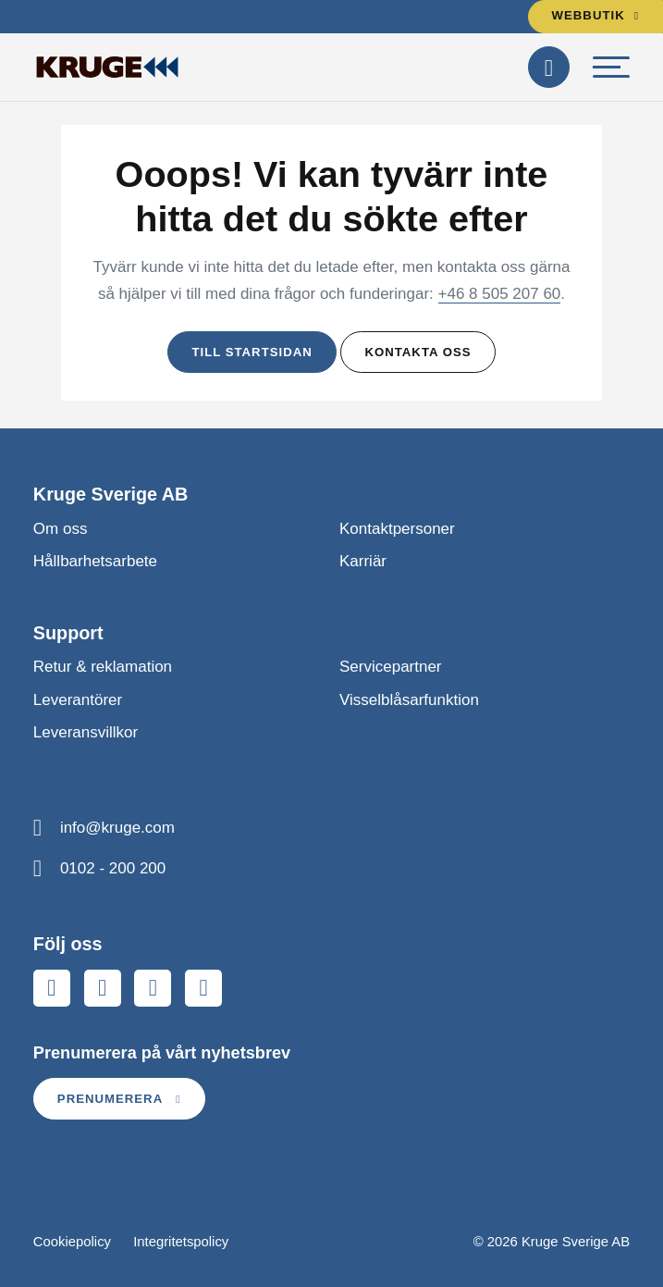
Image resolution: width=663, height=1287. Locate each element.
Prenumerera (119, 1099)
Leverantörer (77, 700)
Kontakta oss (417, 352)
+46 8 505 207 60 (499, 294)
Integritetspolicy (180, 1241)
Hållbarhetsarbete (95, 561)
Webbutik (595, 15)
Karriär (363, 561)
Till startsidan (251, 352)
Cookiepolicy (72, 1241)
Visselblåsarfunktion (409, 700)
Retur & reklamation (102, 666)
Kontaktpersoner (397, 529)
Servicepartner (390, 666)
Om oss (60, 529)
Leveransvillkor (85, 732)
